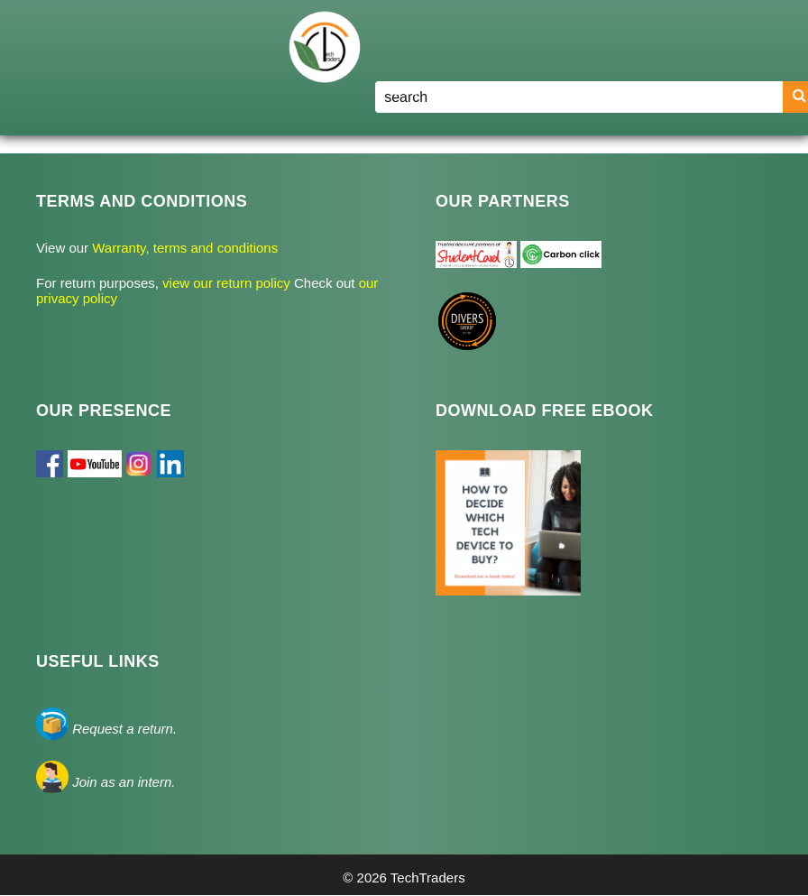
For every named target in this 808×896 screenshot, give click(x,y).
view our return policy (228, 283)
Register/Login (651, 89)
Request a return (122, 728)
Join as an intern (121, 782)
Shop (490, 90)
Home (400, 89)
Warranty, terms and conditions (183, 247)
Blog (558, 89)
